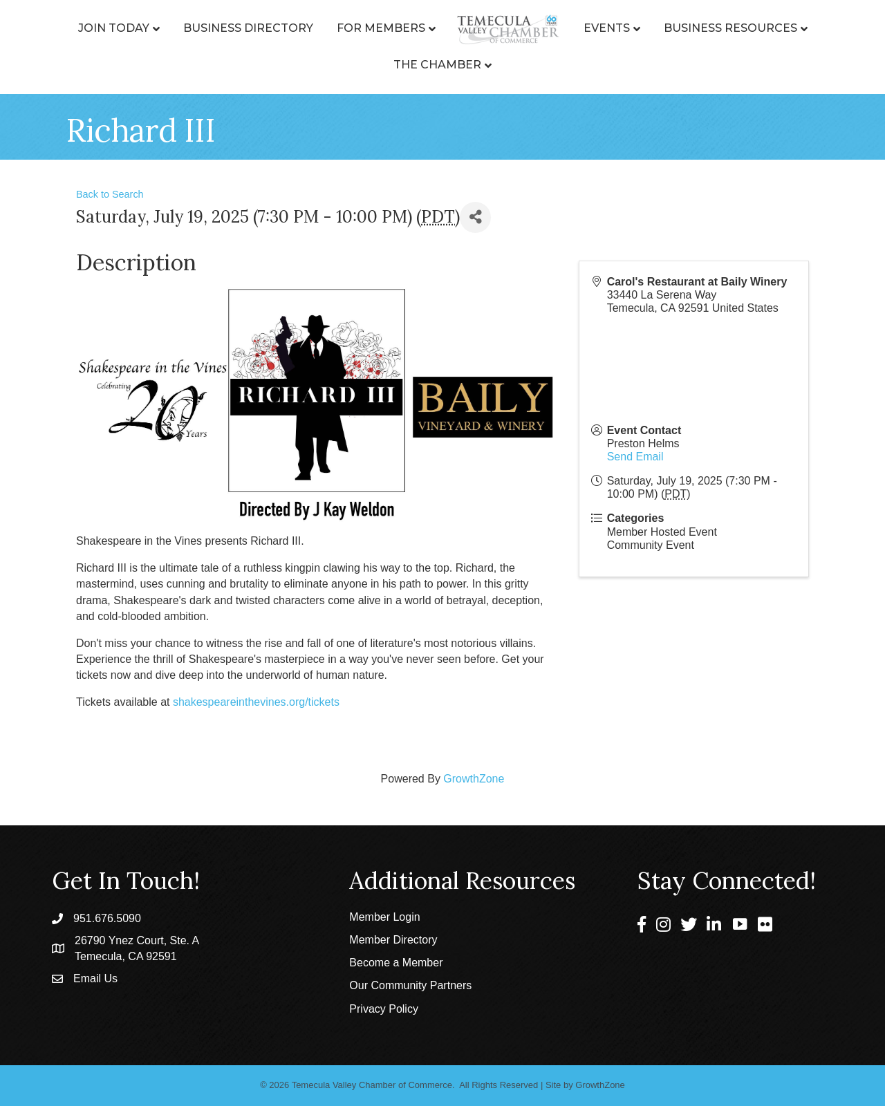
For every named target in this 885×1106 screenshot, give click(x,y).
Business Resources (730, 28)
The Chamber (437, 64)
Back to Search (110, 194)
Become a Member (395, 962)
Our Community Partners (410, 985)
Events (607, 28)
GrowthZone (473, 779)
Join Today (113, 28)
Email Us (95, 978)
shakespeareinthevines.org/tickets (256, 702)
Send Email (635, 456)
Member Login (384, 917)
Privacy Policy (383, 1009)
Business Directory (248, 28)
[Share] (475, 217)
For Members (381, 28)
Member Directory (393, 940)
